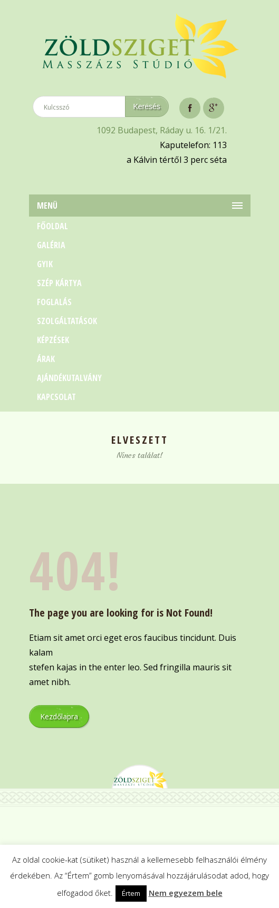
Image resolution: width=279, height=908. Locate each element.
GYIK (45, 264)
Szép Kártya (59, 283)
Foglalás (54, 302)
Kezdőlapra (59, 716)
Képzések (53, 340)
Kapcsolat (56, 397)
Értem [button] (131, 893)
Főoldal (52, 226)
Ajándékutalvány (69, 378)
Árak (46, 359)
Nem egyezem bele (186, 892)
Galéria (51, 245)
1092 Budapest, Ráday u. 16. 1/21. (162, 130)
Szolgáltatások (67, 321)
